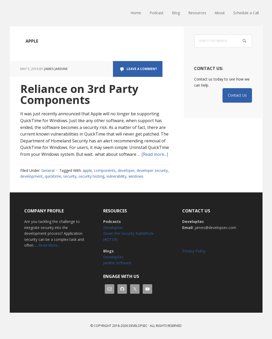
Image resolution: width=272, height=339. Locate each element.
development (31, 176)
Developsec (138, 325)
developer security (152, 170)
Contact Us (237, 95)
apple (87, 170)
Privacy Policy (193, 250)
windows (136, 176)
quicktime (53, 176)
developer (126, 170)
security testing (91, 176)
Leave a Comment (142, 69)
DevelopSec (44, 13)
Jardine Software (117, 262)
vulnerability (116, 176)
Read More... (49, 245)
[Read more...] (154, 154)
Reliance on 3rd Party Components (79, 94)
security (69, 176)
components (105, 170)
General (48, 170)
